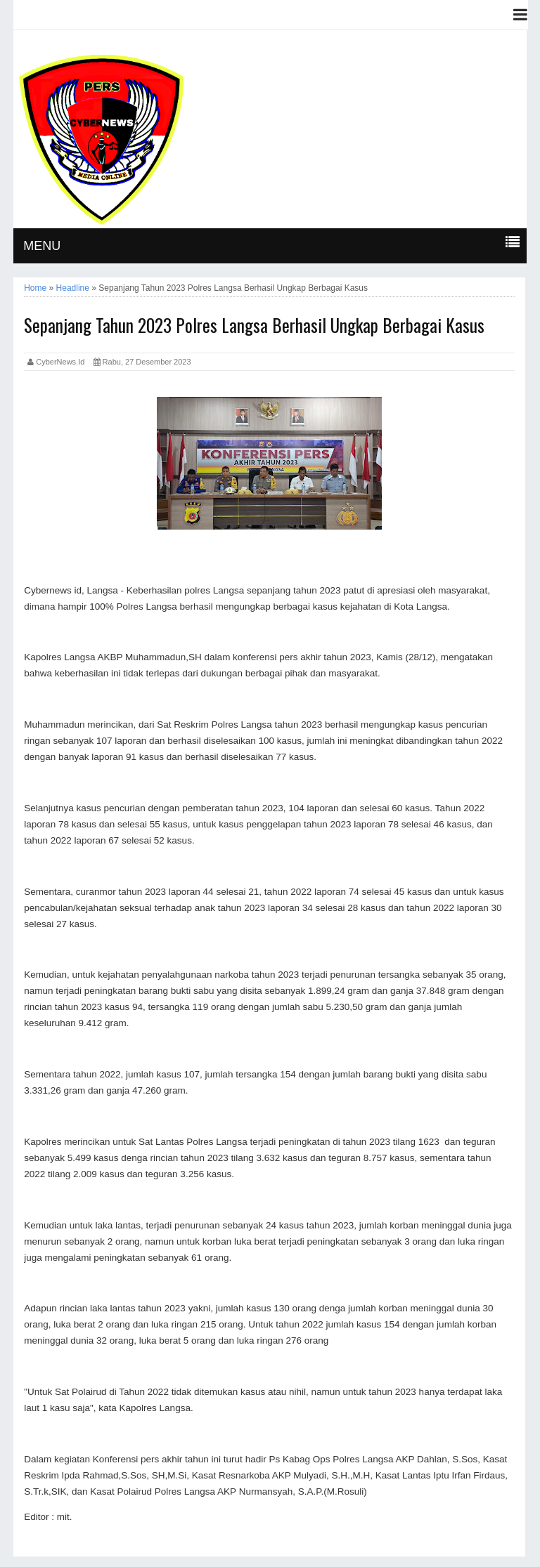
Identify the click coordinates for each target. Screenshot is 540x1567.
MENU (41, 246)
